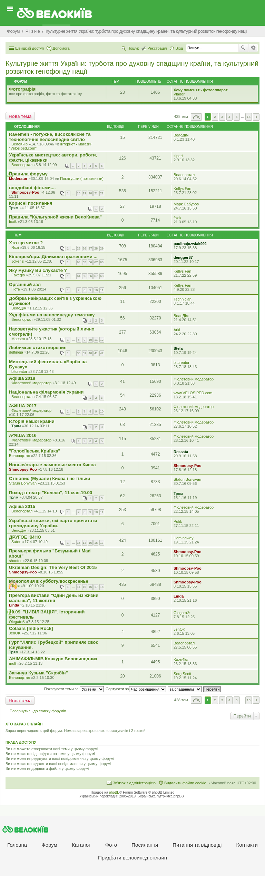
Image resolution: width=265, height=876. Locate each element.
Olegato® (17, 622)
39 (84, 353)
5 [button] (237, 117)
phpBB (114, 792)
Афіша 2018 (22, 378)
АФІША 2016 (23, 435)
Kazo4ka (181, 660)
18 (78, 193)
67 (96, 262)
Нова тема (20, 116)
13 (78, 542)
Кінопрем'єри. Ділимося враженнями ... (53, 256)
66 (90, 262)
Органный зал (25, 284)
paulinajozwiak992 (190, 244)
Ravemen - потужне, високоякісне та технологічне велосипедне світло (49, 137)
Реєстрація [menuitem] (157, 48)
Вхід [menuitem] (179, 48)
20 (90, 193)
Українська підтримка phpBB (161, 796)
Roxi (15, 247)
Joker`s (17, 261)
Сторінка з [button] (196, 117)
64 (78, 262)
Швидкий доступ (29, 48)
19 (84, 193)
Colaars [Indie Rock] (31, 628)
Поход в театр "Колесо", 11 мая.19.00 (50, 492)
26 (84, 248)
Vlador (179, 94)
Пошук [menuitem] (133, 48)
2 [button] (215, 117)
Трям (13, 208)
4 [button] (229, 117)
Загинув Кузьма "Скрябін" (38, 672)
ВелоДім (181, 135)
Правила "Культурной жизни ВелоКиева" (55, 217)
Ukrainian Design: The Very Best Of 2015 (53, 567)
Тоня (15, 586)
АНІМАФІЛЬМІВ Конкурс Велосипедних (53, 658)
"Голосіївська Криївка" (34, 451)
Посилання (144, 845)
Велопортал (21, 165)
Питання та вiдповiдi (197, 845)
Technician (183, 299)
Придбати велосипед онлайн (132, 857)
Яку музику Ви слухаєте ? (38, 270)
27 (90, 248)
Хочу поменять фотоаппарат (201, 90)
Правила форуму (28, 173)
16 (96, 542)
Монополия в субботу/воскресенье (48, 581)
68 (102, 262)
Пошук (243, 48)
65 (84, 262)
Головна (17, 845)
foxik (13, 222)
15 (90, 542)
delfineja (16, 352)
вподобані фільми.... (32, 187)
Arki (177, 330)
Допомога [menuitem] (60, 48)
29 (102, 248)
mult (12, 663)
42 (102, 353)
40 (90, 353)
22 (102, 193)
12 (102, 340)
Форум (49, 845)
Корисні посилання (30, 203)
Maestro (18, 339)
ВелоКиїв (19, 144)
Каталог (81, 845)
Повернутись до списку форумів (38, 711)
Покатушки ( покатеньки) (82, 178)
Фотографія (22, 89)
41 (96, 353)
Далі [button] (256, 117)
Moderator (18, 178)
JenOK (15, 633)
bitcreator (19, 371)
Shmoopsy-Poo (25, 192)
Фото (111, 845)
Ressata (181, 452)
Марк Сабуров (186, 204)
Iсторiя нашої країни (32, 421)
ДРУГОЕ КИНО (25, 537)
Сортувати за (136, 689)
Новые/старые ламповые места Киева (52, 464)
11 (102, 290)
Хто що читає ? (26, 242)
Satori (16, 542)
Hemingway (183, 538)
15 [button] (249, 117)
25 (78, 248)
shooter (15, 561)
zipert (178, 156)
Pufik (178, 521)
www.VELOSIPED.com (193, 393)
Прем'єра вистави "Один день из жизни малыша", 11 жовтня (53, 598)
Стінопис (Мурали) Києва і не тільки (49, 478)
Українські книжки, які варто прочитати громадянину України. (53, 523)
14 (84, 542)
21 (96, 193)
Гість (15, 289)
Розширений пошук (253, 48)
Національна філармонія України (46, 392)
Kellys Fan (182, 188)
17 (102, 542)
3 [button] (222, 117)
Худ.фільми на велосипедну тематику (52, 314)
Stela (178, 348)
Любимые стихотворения (38, 347)
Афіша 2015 (22, 506)
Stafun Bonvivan (23, 483)
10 (96, 290)
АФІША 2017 (23, 405)
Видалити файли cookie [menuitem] (185, 783)
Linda (14, 605)
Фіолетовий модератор (31, 383)
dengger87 (183, 257)
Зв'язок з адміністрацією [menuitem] (134, 783)
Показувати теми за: (74, 689)
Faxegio (18, 275)
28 (96, 248)
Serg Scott (182, 674)
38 (78, 353)
